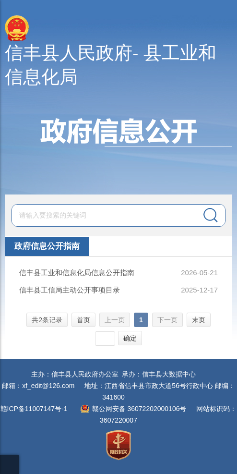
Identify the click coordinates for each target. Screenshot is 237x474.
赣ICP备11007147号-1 (34, 409)
